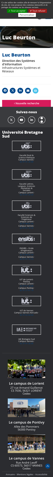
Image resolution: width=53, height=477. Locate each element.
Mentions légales (25, 474)
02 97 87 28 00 (26, 286)
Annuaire (10, 474)
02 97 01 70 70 (26, 228)
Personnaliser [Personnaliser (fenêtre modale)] (27, 14)
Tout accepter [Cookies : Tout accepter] (17, 10)
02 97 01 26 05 (26, 343)
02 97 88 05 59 (26, 255)
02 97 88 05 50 (26, 224)
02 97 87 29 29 (26, 195)
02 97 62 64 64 (26, 315)
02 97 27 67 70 (26, 290)
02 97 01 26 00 (26, 162)
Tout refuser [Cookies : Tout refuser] (38, 10)
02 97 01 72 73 (26, 259)
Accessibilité (41, 474)
